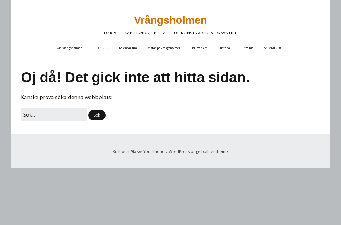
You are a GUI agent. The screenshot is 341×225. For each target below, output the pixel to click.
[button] (97, 115)
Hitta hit (247, 48)
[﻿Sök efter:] (54, 114)
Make (136, 151)
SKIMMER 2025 (274, 48)
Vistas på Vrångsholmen (164, 48)
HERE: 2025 (101, 48)
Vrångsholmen (170, 20)
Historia (224, 48)
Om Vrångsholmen (69, 48)
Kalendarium (128, 48)
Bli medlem (200, 48)
